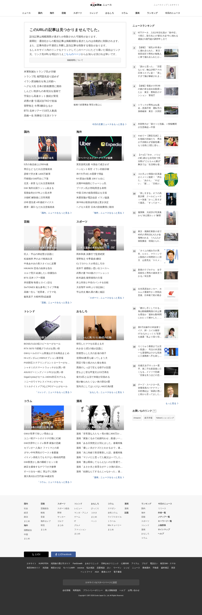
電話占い (154, 563)
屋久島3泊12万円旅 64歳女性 (39, 476)
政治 (26, 517)
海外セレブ (46, 521)
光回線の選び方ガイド (60, 563)
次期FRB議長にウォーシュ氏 (91, 183)
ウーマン (117, 568)
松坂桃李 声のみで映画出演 (38, 258)
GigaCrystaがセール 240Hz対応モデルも (45, 377)
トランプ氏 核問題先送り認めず (41, 76)
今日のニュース (172, 13)
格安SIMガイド (33, 568)
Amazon (137, 418)
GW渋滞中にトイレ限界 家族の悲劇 (42, 443)
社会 (26, 508)
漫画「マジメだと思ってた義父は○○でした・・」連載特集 (100, 457)
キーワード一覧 (165, 521)
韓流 (43, 525)
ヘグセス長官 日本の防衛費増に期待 (95, 207)
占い (109, 568)
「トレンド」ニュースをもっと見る (53, 392)
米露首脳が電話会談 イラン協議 (92, 197)
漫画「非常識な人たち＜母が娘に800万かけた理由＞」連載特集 (100, 433)
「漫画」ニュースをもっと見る (108, 477)
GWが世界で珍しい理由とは (38, 433)
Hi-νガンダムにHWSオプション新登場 (43, 358)
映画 (43, 513)
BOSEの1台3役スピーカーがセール (42, 343)
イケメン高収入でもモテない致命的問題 (44, 457)
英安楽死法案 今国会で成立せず (92, 164)
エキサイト (174, 5)
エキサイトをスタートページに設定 (101, 582)
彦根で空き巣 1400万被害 (37, 174)
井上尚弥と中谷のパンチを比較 (92, 282)
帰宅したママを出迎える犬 (90, 343)
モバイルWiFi (69, 568)
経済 (26, 513)
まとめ (27, 521)
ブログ (145, 563)
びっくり (95, 508)
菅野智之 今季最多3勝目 (88, 258)
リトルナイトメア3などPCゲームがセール (46, 386)
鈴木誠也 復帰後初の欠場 (89, 277)
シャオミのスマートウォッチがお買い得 (44, 367)
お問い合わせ (133, 590)
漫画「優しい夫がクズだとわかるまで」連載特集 (100, 447)
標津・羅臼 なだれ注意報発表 (39, 207)
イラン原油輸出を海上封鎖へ (40, 81)
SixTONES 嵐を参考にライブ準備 (41, 287)
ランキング (152, 13)
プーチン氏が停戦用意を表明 (91, 188)
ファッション (80, 529)
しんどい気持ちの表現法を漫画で (42, 91)
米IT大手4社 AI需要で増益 (89, 174)
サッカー (61, 517)
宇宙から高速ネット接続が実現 (41, 96)
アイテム (135, 563)
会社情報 (66, 590)
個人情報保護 (111, 590)
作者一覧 (162, 513)
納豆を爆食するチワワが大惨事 (40, 466)
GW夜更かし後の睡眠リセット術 (41, 462)
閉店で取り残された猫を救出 (91, 362)
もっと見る (172, 403)
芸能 (64, 13)
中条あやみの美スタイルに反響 (40, 263)
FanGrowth (77, 563)
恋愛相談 (101, 568)
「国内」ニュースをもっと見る (55, 213)
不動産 (156, 568)
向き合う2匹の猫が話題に (89, 348)
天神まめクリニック (110, 563)
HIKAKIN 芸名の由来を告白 (38, 268)
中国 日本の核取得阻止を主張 (91, 192)
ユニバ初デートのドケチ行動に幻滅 (42, 438)
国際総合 (28, 530)
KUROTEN (43, 563)
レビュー (78, 508)
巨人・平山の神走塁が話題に (39, 254)
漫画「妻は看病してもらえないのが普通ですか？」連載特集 (100, 462)
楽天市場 (148, 418)
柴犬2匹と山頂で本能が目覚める (93, 377)
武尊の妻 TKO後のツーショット (92, 273)
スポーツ (77, 13)
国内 (40, 13)
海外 (52, 13)
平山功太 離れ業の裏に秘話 (90, 292)
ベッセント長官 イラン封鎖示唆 (92, 169)
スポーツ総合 (63, 508)
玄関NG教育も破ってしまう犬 (91, 358)
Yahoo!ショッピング (165, 418)
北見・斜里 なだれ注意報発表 (39, 183)
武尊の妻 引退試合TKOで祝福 (40, 101)
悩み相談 (90, 568)
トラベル (112, 521)
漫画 (137, 13)
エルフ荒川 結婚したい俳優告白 (40, 273)
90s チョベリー (115, 525)
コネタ (94, 513)
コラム (124, 13)
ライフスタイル (115, 517)
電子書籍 (117, 572)
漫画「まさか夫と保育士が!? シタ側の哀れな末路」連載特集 (100, 466)
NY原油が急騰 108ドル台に (90, 178)
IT (75, 521)
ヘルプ (161, 533)
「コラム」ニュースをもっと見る (54, 482)
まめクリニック (91, 563)
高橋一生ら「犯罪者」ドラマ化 (40, 292)
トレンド (93, 13)
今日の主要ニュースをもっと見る (109, 124)
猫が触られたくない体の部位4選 (93, 381)
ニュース (26, 13)
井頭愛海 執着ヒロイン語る (38, 282)
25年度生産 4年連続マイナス (39, 202)
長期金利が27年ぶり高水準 (38, 192)
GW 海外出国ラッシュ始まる (39, 188)
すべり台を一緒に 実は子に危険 (40, 471)
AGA (97, 572)
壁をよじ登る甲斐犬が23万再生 (92, 372)
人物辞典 (162, 525)
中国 (26, 534)
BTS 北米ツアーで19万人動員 (40, 110)
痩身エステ (106, 572)
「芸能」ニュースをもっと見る (55, 302)
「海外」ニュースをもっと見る (108, 213)
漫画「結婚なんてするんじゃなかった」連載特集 (100, 471)
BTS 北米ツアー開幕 (34, 277)
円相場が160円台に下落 (36, 178)
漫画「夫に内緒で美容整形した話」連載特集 (99, 452)
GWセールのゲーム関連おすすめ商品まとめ (46, 353)
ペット (94, 521)
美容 (173, 568)
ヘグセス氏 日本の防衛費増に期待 (42, 86)
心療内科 (125, 563)
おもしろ (109, 13)
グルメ (77, 525)
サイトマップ (164, 529)
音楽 (43, 517)
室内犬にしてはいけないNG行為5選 (94, 386)
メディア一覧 (164, 517)
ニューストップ (161, 5)
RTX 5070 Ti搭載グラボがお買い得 (42, 348)
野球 (59, 513)
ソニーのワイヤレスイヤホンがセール (43, 381)
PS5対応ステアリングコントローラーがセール (48, 362)
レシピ (127, 568)
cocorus (80, 568)
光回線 (45, 568)
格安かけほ (56, 568)
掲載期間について (75, 60)
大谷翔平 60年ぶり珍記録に (90, 287)
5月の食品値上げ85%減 (36, 164)
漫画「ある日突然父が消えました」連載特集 (99, 443)
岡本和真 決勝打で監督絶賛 (90, 254)
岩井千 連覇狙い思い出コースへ (92, 268)
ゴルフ (60, 521)
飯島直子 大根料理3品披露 (37, 296)
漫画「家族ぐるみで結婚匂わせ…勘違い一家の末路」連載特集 (100, 438)
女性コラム (113, 513)
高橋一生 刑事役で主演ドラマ (40, 115)
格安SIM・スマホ (167, 563)
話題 (127, 513)
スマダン (112, 508)
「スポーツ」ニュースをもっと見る (106, 298)
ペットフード (86, 572)
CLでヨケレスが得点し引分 (90, 263)
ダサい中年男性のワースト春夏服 (41, 452)
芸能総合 (45, 508)
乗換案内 (146, 568)
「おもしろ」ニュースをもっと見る (106, 392)
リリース (162, 508)
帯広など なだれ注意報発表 (38, 169)
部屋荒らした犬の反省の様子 (91, 353)
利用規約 (77, 590)
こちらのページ (72, 54)
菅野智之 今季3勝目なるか (38, 106)
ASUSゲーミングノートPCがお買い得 (43, 372)
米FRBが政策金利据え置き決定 (92, 202)
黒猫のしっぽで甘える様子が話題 (93, 367)
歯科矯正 (165, 568)
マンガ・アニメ (81, 513)
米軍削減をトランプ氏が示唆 (40, 71)
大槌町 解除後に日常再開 (37, 197)
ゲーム (77, 517)
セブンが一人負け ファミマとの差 (41, 447)
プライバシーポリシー (93, 590)
